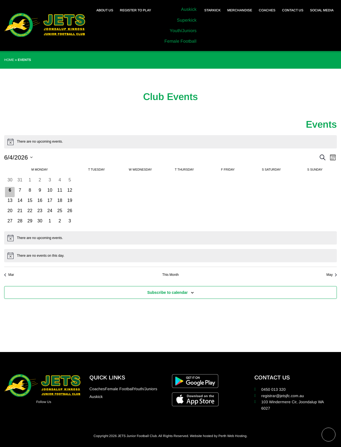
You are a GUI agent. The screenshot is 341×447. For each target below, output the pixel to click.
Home (9, 60)
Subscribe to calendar (167, 292)
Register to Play (135, 10)
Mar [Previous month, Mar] (9, 275)
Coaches (267, 10)
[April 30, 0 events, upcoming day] (40, 223)
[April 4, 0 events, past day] (60, 182)
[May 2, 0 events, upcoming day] (60, 223)
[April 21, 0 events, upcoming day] (20, 212)
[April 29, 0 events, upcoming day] (30, 223)
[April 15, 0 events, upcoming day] (30, 202)
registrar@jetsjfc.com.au (282, 396)
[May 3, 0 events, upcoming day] (70, 223)
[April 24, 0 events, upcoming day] (50, 212)
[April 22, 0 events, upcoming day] (30, 212)
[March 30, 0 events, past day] (10, 182)
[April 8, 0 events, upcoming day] (30, 192)
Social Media (322, 10)
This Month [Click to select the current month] (170, 275)
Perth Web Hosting (232, 436)
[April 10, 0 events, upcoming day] (50, 192)
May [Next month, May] (331, 275)
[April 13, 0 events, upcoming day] (10, 202)
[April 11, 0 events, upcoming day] (60, 192)
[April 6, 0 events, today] (10, 192)
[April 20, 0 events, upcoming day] (10, 212)
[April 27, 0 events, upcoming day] (10, 223)
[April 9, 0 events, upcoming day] (40, 192)
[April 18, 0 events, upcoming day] (60, 202)
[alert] (170, 141)
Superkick (187, 20)
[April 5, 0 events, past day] (70, 182)
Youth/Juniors (183, 30)
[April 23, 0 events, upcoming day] (40, 212)
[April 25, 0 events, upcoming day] (60, 212)
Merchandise (239, 10)
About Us (104, 10)
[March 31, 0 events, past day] (20, 182)
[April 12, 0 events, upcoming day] (70, 192)
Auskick (189, 9)
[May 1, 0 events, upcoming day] (50, 223)
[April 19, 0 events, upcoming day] (70, 202)
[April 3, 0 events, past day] (50, 182)
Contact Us (292, 10)
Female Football (180, 41)
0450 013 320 (273, 389)
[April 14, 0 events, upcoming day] (20, 202)
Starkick (212, 10)
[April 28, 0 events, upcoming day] (20, 223)
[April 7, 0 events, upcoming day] (20, 192)
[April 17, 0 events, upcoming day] (50, 202)
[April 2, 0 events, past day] (40, 182)
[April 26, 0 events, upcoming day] (70, 212)
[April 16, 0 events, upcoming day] (40, 202)
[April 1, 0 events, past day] (30, 182)
